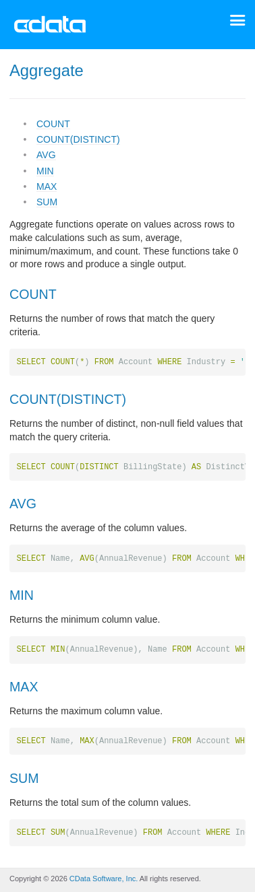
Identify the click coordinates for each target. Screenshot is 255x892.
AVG (46, 154)
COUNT (53, 123)
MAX (46, 186)
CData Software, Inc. (103, 878)
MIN (45, 171)
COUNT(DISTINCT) (78, 139)
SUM (46, 202)
